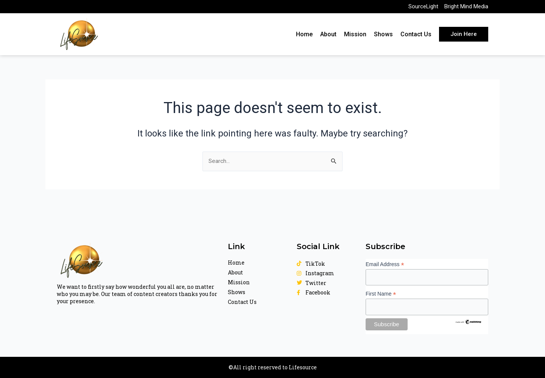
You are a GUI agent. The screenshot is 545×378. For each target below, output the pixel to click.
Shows (383, 36)
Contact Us (415, 36)
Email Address (385, 263)
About (328, 36)
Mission (355, 36)
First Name (381, 293)
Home (304, 36)
